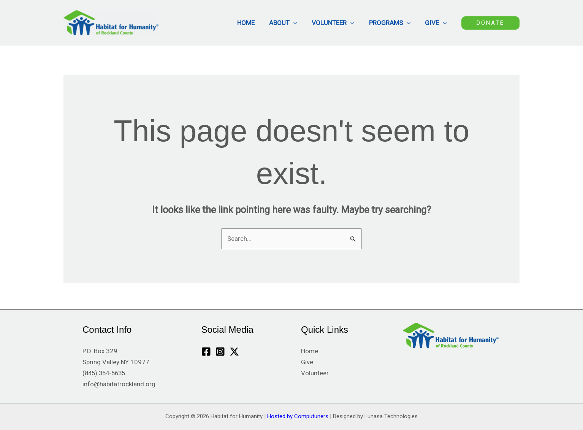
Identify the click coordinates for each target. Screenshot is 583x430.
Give (436, 23)
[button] (299, 23)
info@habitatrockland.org (118, 384)
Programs (392, 23)
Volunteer (336, 23)
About (288, 23)
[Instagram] (220, 352)
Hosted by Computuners (297, 416)
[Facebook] (206, 352)
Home (252, 23)
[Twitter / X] (234, 352)
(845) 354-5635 (105, 373)
